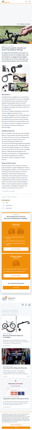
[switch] (3, 203)
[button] (16, 428)
